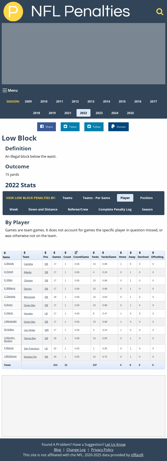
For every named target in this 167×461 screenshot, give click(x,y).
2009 (28, 101)
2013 (90, 101)
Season (147, 209)
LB (46, 313)
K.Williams (9, 288)
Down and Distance (42, 209)
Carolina (28, 264)
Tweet (70, 126)
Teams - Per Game (96, 198)
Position (146, 198)
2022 (83, 113)
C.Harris (8, 313)
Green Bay (29, 305)
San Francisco (31, 348)
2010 (43, 101)
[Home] (160, 12)
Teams (67, 198)
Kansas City (30, 356)
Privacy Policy (102, 449)
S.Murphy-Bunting (9, 339)
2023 (99, 113)
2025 (130, 113)
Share (46, 126)
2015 (122, 101)
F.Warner (9, 348)
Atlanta (27, 272)
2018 (36, 113)
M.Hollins (9, 329)
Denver (28, 288)
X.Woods (9, 263)
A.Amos (8, 304)
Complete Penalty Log (115, 209)
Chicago (28, 280)
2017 (153, 101)
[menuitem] (28, 101)
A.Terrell (8, 271)
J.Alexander (10, 321)
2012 (75, 101)
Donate (118, 126)
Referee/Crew (78, 209)
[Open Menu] (5, 90)
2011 (59, 101)
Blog (57, 449)
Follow (93, 126)
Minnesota (29, 297)
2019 (52, 113)
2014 (106, 101)
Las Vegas (29, 330)
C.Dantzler (9, 296)
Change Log (76, 449)
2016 (137, 101)
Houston (28, 313)
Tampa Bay (30, 338)
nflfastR (137, 455)
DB (46, 264)
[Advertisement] (83, 53)
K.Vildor (8, 280)
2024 (114, 113)
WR (47, 330)
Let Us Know (115, 444)
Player (125, 198)
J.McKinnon (10, 356)
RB (46, 356)
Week (14, 209)
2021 (67, 113)
